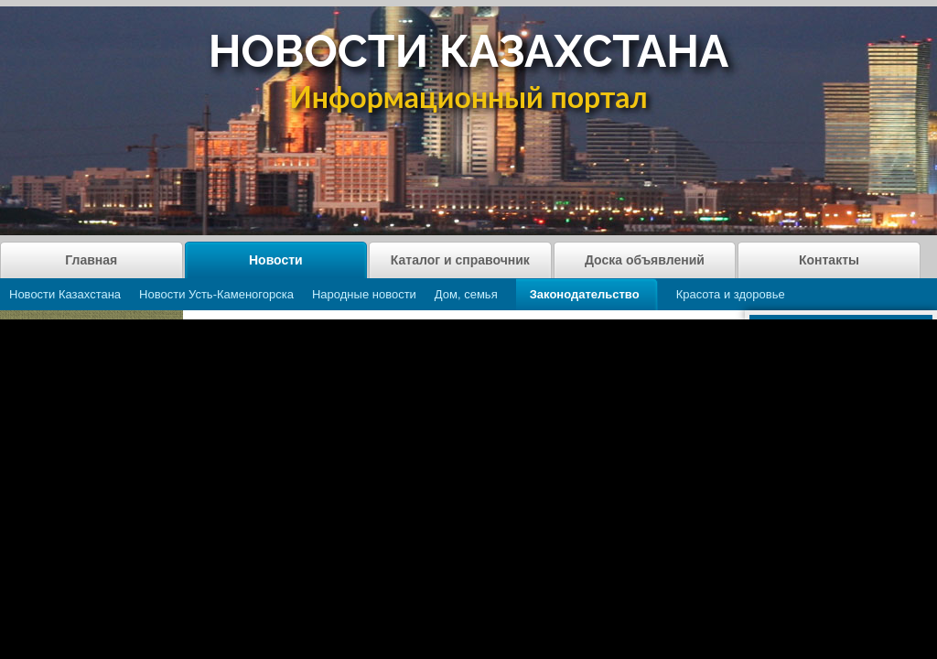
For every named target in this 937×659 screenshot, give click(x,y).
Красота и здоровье (730, 294)
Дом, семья (466, 294)
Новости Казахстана (65, 294)
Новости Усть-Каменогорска (216, 294)
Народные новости (364, 294)
